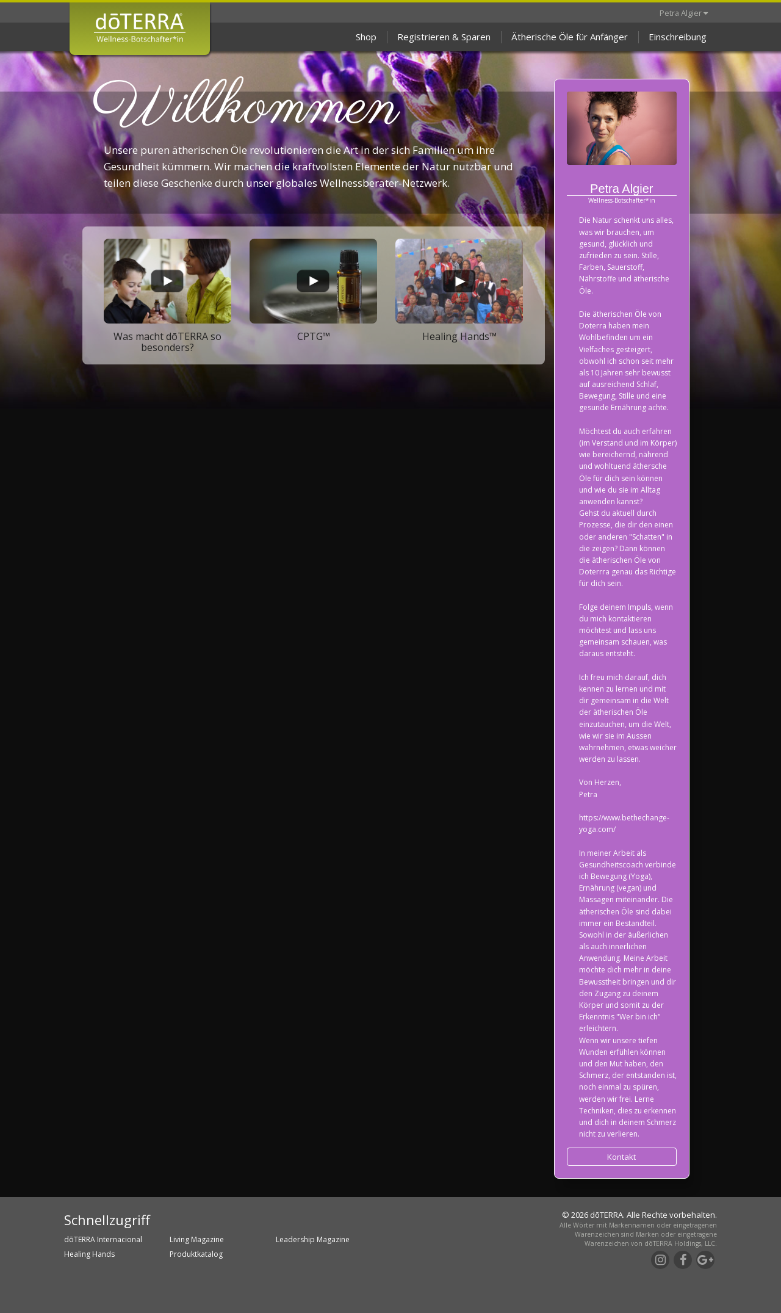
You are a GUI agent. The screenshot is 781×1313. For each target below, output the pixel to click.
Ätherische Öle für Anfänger (569, 37)
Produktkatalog (196, 1254)
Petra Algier (684, 12)
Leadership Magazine (313, 1239)
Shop (366, 37)
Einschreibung (678, 37)
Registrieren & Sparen (444, 37)
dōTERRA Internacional (103, 1239)
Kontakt (621, 1156)
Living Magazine (197, 1239)
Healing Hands (89, 1254)
